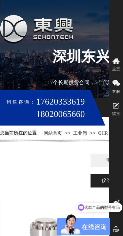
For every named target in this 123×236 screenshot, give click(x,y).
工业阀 (80, 133)
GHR (103, 133)
